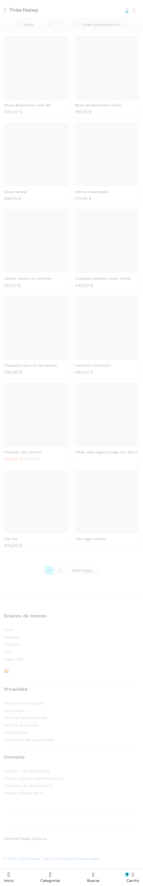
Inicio (9, 877)
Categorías (50, 877)
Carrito (133, 877)
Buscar (93, 877)
